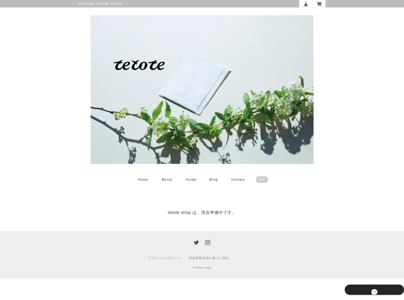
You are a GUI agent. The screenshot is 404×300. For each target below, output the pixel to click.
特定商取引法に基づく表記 (209, 279)
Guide (191, 201)
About (167, 201)
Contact (238, 201)
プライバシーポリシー (164, 279)
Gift (262, 201)
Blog (213, 201)
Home (143, 201)
